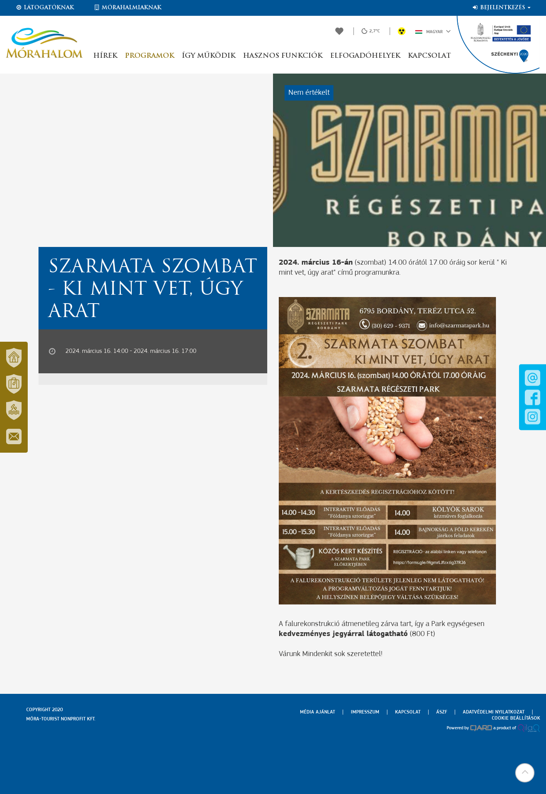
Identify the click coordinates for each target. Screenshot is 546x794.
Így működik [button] (208, 56)
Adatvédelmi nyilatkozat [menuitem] (493, 712)
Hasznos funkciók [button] (282, 56)
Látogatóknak (44, 8)
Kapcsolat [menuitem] (407, 712)
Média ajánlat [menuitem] (317, 712)
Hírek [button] (105, 56)
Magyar (433, 31)
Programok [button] (149, 56)
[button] (524, 772)
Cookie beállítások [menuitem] (516, 718)
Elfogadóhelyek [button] (365, 56)
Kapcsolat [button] (429, 56)
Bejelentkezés (501, 8)
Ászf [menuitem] (441, 712)
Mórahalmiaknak (127, 8)
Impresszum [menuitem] (365, 712)
